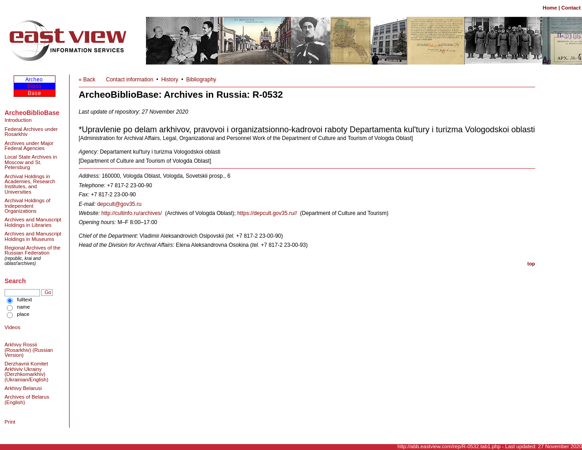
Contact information (129, 79)
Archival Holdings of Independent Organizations (27, 206)
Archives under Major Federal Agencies (29, 145)
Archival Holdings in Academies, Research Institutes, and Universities (30, 184)
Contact (571, 7)
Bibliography (201, 79)
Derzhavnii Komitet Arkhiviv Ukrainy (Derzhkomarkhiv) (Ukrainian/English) (26, 371)
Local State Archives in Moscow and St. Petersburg (31, 162)
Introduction (18, 120)
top (531, 263)
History (169, 79)
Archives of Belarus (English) (27, 399)
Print (10, 422)
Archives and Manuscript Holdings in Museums (33, 236)
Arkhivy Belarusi (23, 388)
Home (549, 7)
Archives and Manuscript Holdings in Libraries (33, 222)
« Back (87, 79)
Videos (12, 327)
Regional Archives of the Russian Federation (32, 250)
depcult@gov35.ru (119, 204)
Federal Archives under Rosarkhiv (31, 131)
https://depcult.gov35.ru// (267, 213)
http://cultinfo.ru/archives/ (131, 213)
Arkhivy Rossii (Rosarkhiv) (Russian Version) (29, 350)
